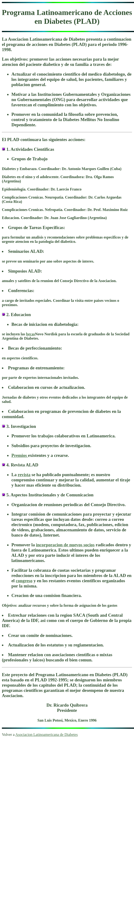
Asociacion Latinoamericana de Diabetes (46, 735)
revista (24, 474)
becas (30, 334)
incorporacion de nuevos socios (65, 544)
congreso (24, 580)
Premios (19, 455)
